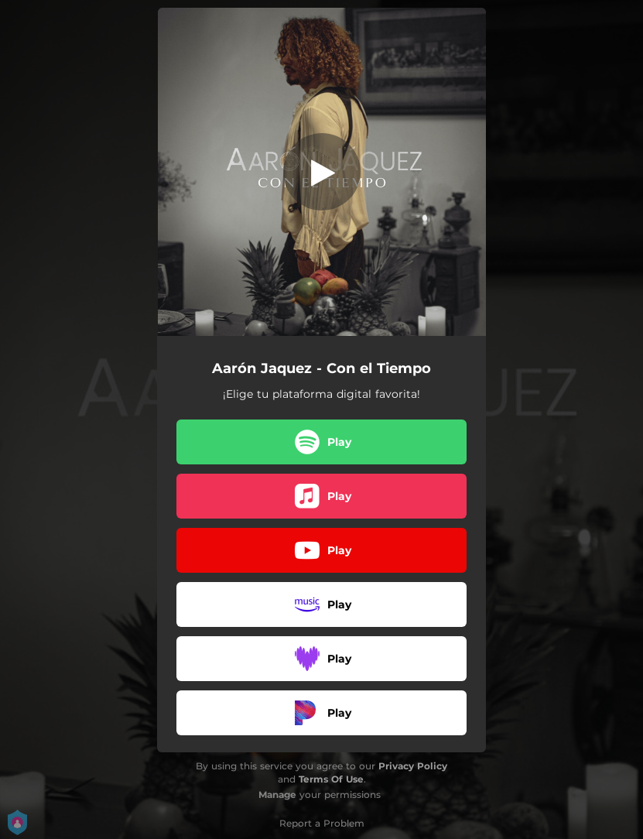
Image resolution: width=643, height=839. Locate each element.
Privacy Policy (412, 766)
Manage (277, 794)
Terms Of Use (331, 779)
